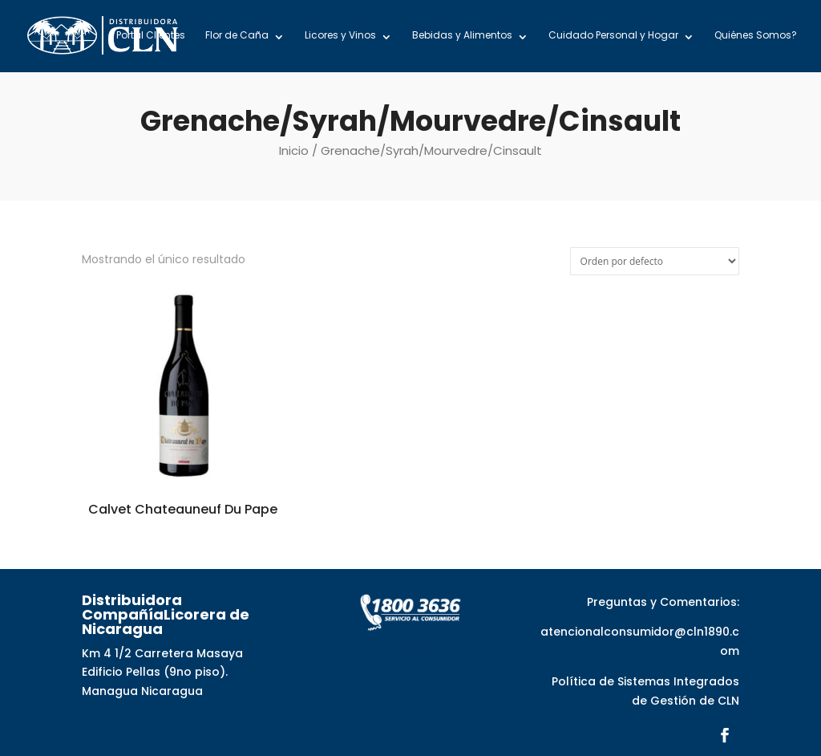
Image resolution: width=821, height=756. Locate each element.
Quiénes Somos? (755, 36)
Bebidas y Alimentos (462, 36)
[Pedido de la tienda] (654, 261)
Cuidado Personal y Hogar (613, 36)
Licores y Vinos (340, 36)
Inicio (294, 150)
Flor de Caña (237, 36)
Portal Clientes (150, 36)
